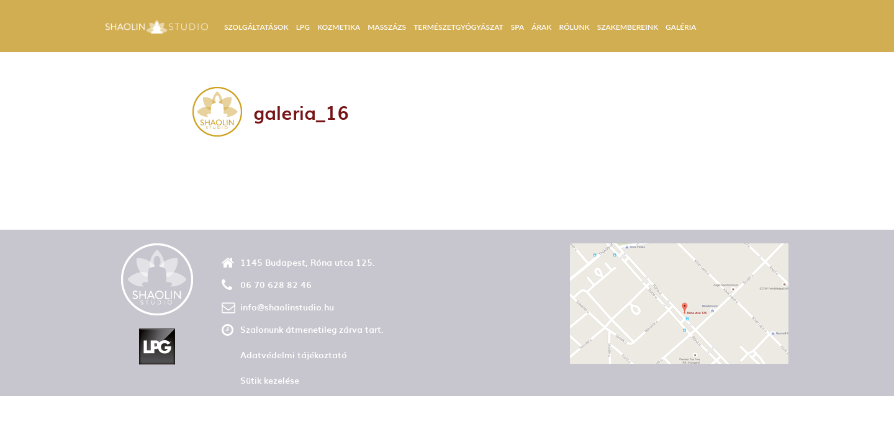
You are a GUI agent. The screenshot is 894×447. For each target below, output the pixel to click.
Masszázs (387, 27)
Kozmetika (338, 27)
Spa (518, 27)
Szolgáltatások (256, 27)
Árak (541, 27)
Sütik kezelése (269, 380)
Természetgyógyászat (458, 27)
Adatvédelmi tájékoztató (293, 354)
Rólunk (574, 27)
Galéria (681, 27)
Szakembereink (627, 27)
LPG (303, 27)
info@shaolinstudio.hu (287, 307)
